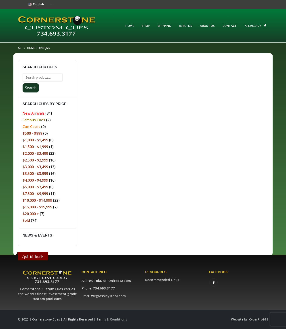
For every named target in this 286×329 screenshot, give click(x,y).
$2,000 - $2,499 (35, 153)
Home (129, 26)
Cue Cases (31, 126)
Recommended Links (162, 279)
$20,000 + (31, 213)
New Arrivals (33, 113)
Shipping (164, 26)
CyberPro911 (258, 319)
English (36, 4)
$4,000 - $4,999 (35, 180)
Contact (229, 26)
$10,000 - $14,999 (37, 200)
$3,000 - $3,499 (35, 166)
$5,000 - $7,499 (35, 186)
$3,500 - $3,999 (35, 173)
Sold (26, 220)
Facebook (213, 282)
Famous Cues (34, 119)
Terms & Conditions (112, 319)
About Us (207, 26)
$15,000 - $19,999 (37, 207)
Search (30, 87)
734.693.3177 (252, 26)
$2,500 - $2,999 (35, 160)
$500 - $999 (32, 133)
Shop (146, 26)
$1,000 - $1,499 (35, 140)
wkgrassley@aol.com (108, 295)
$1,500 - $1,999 (35, 146)
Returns (185, 26)
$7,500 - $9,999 (35, 193)
